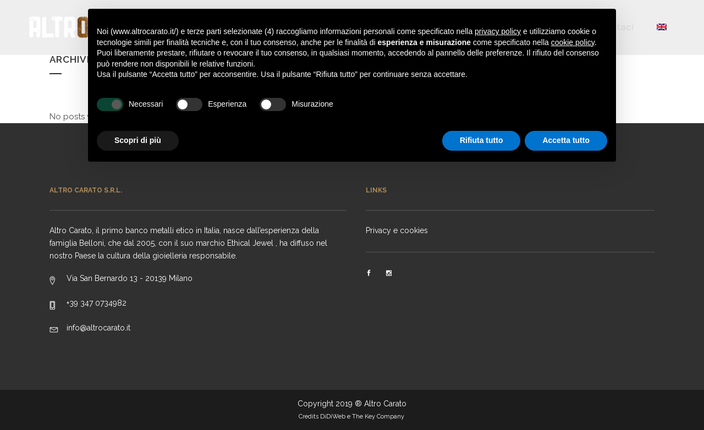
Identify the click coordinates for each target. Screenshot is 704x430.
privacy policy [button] (498, 31)
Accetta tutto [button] (566, 140)
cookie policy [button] (573, 42)
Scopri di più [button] (137, 140)
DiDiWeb (332, 416)
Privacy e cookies (397, 230)
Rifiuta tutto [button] (481, 140)
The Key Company (379, 416)
